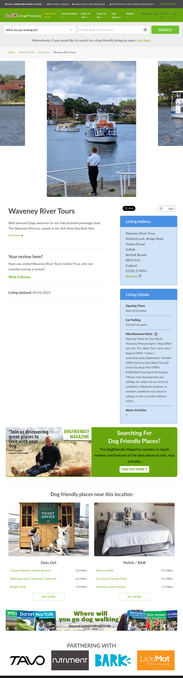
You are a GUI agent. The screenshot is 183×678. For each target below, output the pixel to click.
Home (11, 52)
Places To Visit (85, 15)
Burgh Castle (18, 586)
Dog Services (116, 15)
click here (143, 40)
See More (49, 596)
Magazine (147, 13)
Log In (174, 15)
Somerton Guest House (110, 586)
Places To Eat (101, 15)
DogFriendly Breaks (50, 15)
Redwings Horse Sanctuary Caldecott (33, 578)
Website (133, 276)
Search (165, 30)
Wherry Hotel (104, 570)
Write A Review (19, 277)
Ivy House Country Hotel (111, 578)
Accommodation (70, 13)
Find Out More (167, 4)
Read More (15, 235)
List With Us (164, 15)
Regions (130, 13)
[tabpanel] (91, 129)
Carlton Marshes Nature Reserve (30, 570)
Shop (155, 13)
